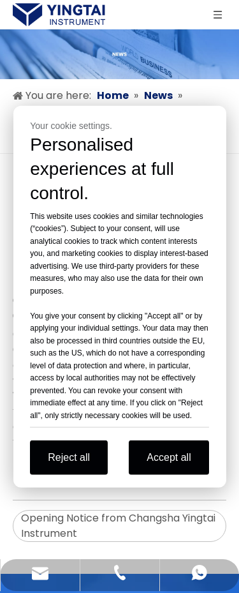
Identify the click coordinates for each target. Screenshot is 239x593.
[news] (119, 54)
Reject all (69, 457)
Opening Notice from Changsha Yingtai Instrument (118, 526)
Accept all (169, 457)
